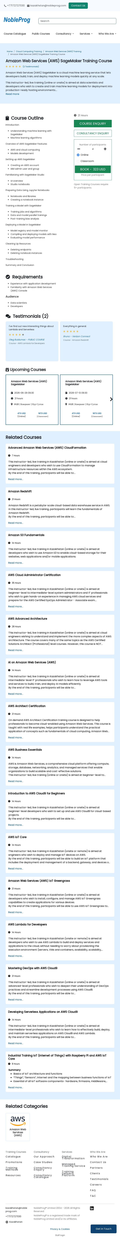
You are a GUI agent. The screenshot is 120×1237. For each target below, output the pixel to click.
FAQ (93, 1190)
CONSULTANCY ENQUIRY (93, 133)
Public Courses (41, 34)
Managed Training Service (73, 1165)
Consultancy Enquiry (43, 1169)
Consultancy (64, 34)
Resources (13, 1175)
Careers (96, 1184)
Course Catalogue (15, 34)
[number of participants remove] (79, 148)
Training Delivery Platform (68, 1173)
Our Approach (44, 1156)
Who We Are (106, 34)
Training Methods (12, 1168)
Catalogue (13, 1156)
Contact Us (78, 5)
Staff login (60, 1235)
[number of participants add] (106, 148)
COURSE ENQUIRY (93, 123)
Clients (95, 1173)
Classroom (87, 161)
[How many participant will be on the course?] (93, 149)
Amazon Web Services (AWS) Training (63, 51)
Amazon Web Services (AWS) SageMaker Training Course (37, 54)
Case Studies (43, 1162)
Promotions (14, 1162)
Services (85, 34)
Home (9, 51)
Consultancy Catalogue (43, 1176)
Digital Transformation (73, 1157)
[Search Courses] (77, 21)
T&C (93, 1196)
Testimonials (99, 1179)
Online (84, 155)
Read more (12, 94)
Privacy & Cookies (60, 1229)
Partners (96, 1168)
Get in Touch (103, 1229)
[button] (110, 399)
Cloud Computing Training (29, 51)
